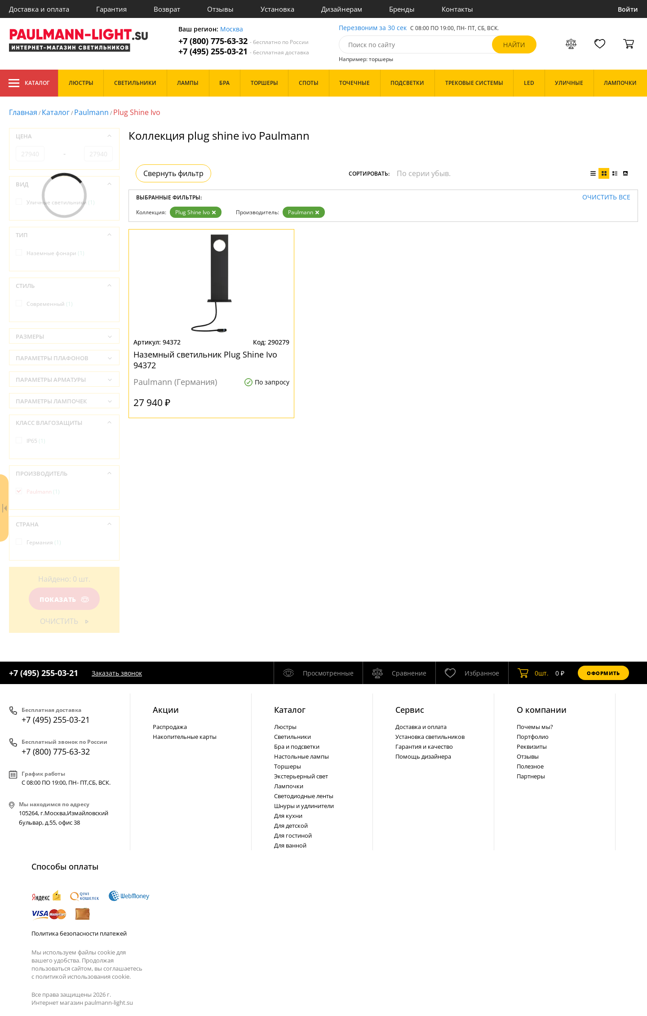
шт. (533, 672)
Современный (50, 304)
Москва (231, 29)
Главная (23, 112)
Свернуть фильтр (173, 173)
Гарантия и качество (424, 746)
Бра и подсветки (296, 746)
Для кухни (288, 816)
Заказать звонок (117, 673)
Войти (628, 9)
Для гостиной (293, 835)
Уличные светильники (61, 202)
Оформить (603, 673)
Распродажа (170, 727)
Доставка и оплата (39, 8)
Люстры (285, 727)
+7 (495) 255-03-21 (243, 51)
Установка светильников (430, 737)
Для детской (291, 826)
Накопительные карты (185, 737)
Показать (64, 599)
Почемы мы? (535, 727)
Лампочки (288, 786)
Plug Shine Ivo (195, 212)
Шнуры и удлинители (304, 806)
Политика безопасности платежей (79, 933)
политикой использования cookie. (83, 976)
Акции (166, 709)
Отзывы (220, 8)
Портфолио (533, 737)
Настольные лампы (301, 756)
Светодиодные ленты (303, 796)
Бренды (402, 8)
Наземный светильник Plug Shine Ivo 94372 (205, 360)
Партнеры (531, 776)
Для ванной (290, 845)
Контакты (457, 8)
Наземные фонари (55, 253)
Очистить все (606, 197)
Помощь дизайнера (423, 756)
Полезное (530, 766)
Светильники (292, 737)
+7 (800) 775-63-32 (243, 41)
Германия (44, 542)
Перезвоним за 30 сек (373, 28)
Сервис (409, 709)
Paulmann (91, 112)
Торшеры (287, 766)
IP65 (36, 441)
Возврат (167, 8)
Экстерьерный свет (301, 776)
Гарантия (111, 8)
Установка (277, 8)
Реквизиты (532, 746)
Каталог (29, 83)
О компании (542, 709)
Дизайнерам (341, 8)
